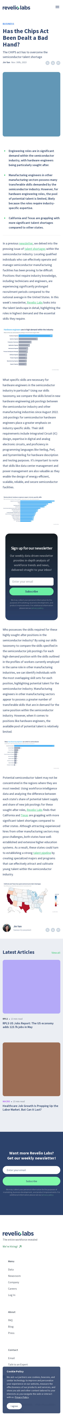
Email (11, 1358)
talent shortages (35, 249)
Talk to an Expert (18, 1364)
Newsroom (14, 1275)
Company (13, 1282)
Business (8, 23)
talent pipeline (42, 853)
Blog (11, 1326)
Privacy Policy (22, 1397)
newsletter (26, 243)
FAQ (10, 1320)
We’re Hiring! (12, 1246)
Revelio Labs (35, 302)
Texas (24, 815)
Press (11, 1333)
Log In (11, 1295)
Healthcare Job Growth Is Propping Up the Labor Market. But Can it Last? (30, 1108)
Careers (12, 1288)
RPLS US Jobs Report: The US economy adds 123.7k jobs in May (28, 1025)
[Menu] (57, 7)
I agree (14, 1406)
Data (11, 1269)
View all (56, 952)
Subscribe (31, 591)
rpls (5, 1018)
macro (6, 1101)
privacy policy (37, 608)
